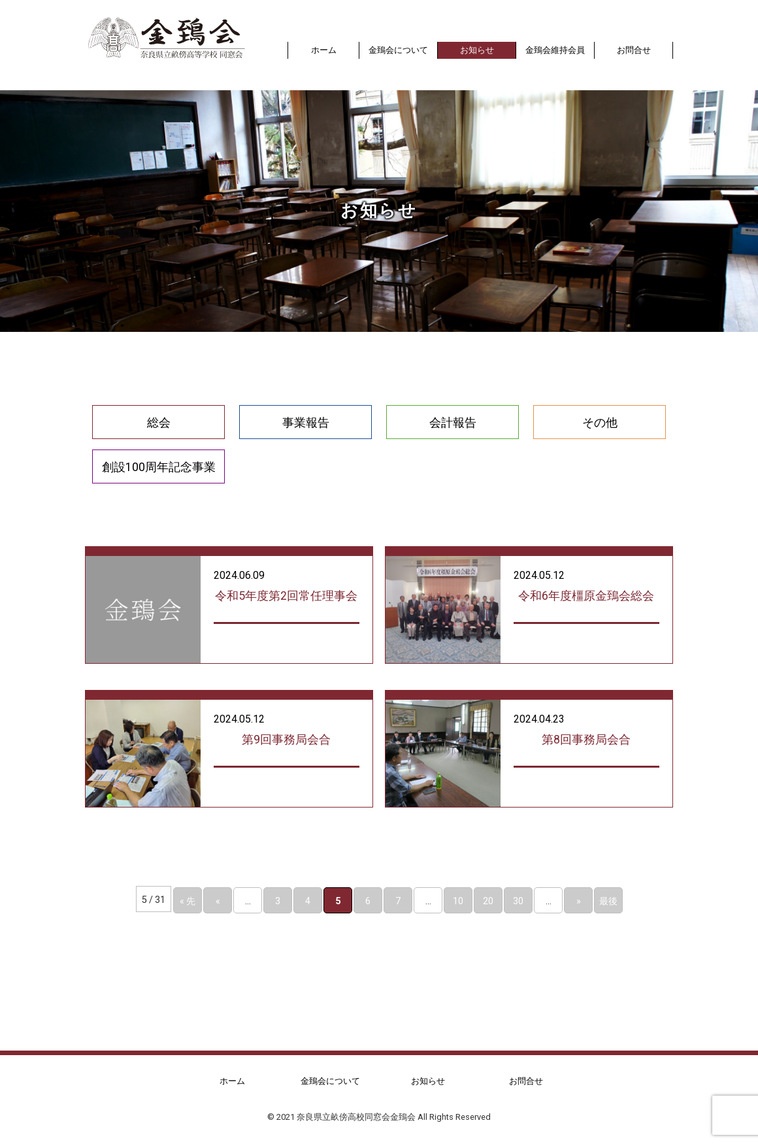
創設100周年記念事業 (159, 466)
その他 (600, 422)
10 (458, 900)
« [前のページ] (218, 900)
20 (488, 900)
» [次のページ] (578, 900)
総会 (159, 422)
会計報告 (452, 422)
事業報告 (305, 422)
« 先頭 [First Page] (187, 903)
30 (518, 900)
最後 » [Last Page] (608, 903)
